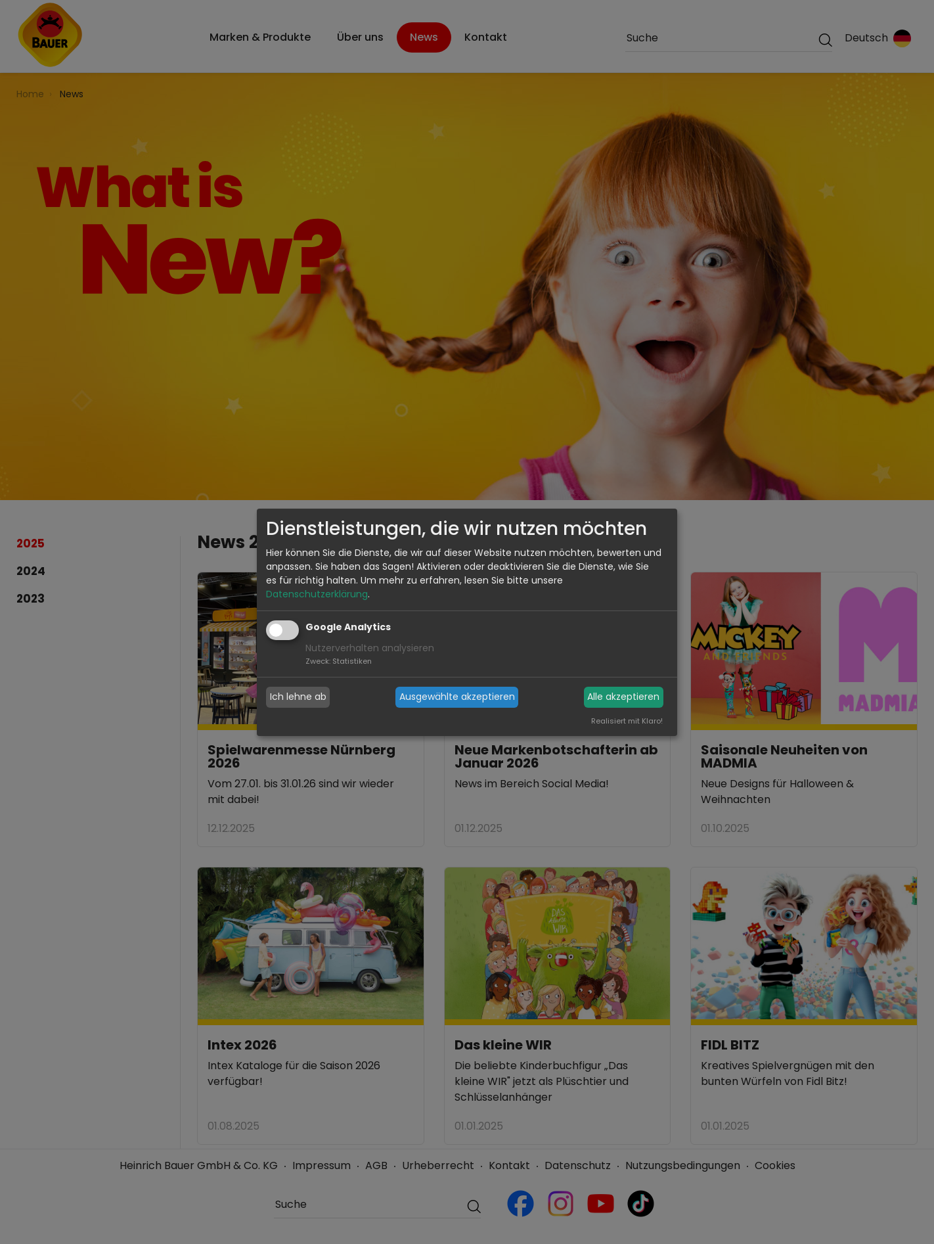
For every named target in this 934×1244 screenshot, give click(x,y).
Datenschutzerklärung (317, 594)
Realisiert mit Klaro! (627, 721)
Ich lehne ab (298, 696)
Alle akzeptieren (623, 696)
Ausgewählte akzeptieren (457, 696)
